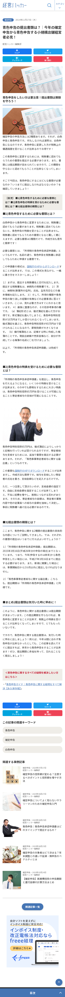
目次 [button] (32, 993)
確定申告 (10, 740)
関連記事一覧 (32, 906)
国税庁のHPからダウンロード (43, 266)
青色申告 (10, 730)
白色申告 (10, 749)
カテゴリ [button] (60, 3)
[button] (49, 5)
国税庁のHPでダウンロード (30, 470)
